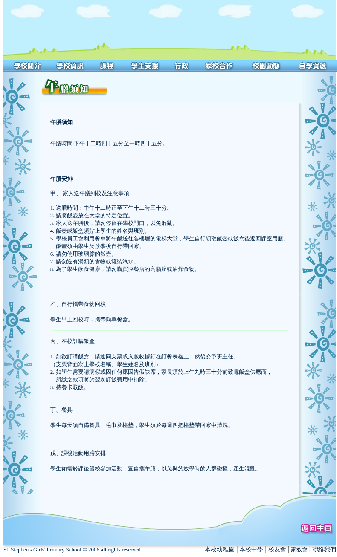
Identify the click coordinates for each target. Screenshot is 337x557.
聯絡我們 (324, 549)
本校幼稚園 (220, 549)
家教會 (299, 549)
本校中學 (251, 549)
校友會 (277, 549)
